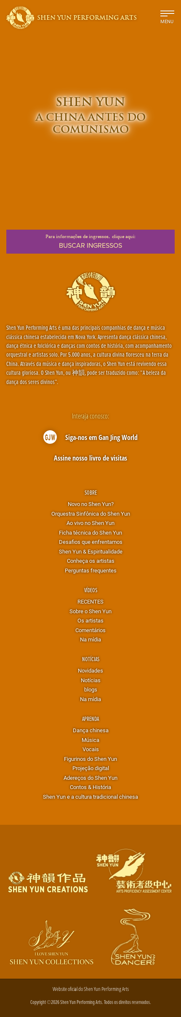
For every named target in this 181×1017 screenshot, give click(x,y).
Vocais (91, 749)
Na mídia (90, 639)
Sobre (91, 492)
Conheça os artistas (90, 560)
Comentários (90, 630)
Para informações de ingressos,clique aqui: (90, 241)
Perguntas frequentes (91, 570)
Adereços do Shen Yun (90, 777)
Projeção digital (90, 768)
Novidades (90, 670)
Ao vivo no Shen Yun (90, 523)
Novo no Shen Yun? (91, 504)
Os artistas (90, 620)
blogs (90, 689)
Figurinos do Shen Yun (90, 759)
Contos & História (90, 787)
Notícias (90, 658)
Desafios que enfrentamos (90, 542)
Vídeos (90, 589)
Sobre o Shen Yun (90, 611)
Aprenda (90, 718)
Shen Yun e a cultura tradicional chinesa (90, 796)
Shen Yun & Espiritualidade (90, 551)
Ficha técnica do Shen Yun (90, 532)
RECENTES (90, 601)
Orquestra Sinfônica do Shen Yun (90, 513)
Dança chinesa (91, 730)
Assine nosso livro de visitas (90, 458)
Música (90, 740)
